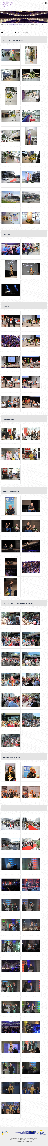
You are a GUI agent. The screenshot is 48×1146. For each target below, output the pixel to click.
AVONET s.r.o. (29, 1141)
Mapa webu (35, 1139)
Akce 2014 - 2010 (22, 24)
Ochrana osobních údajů (15, 1139)
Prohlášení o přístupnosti (26, 1139)
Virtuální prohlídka (13, 24)
